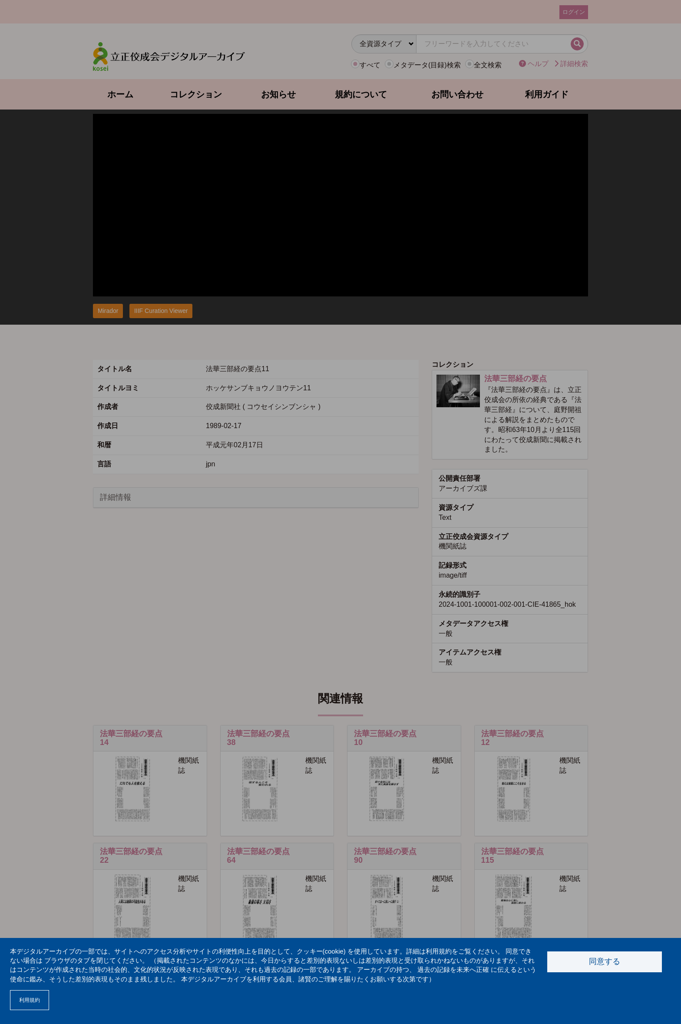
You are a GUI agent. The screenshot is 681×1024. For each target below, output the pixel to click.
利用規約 (29, 1000)
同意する (604, 961)
